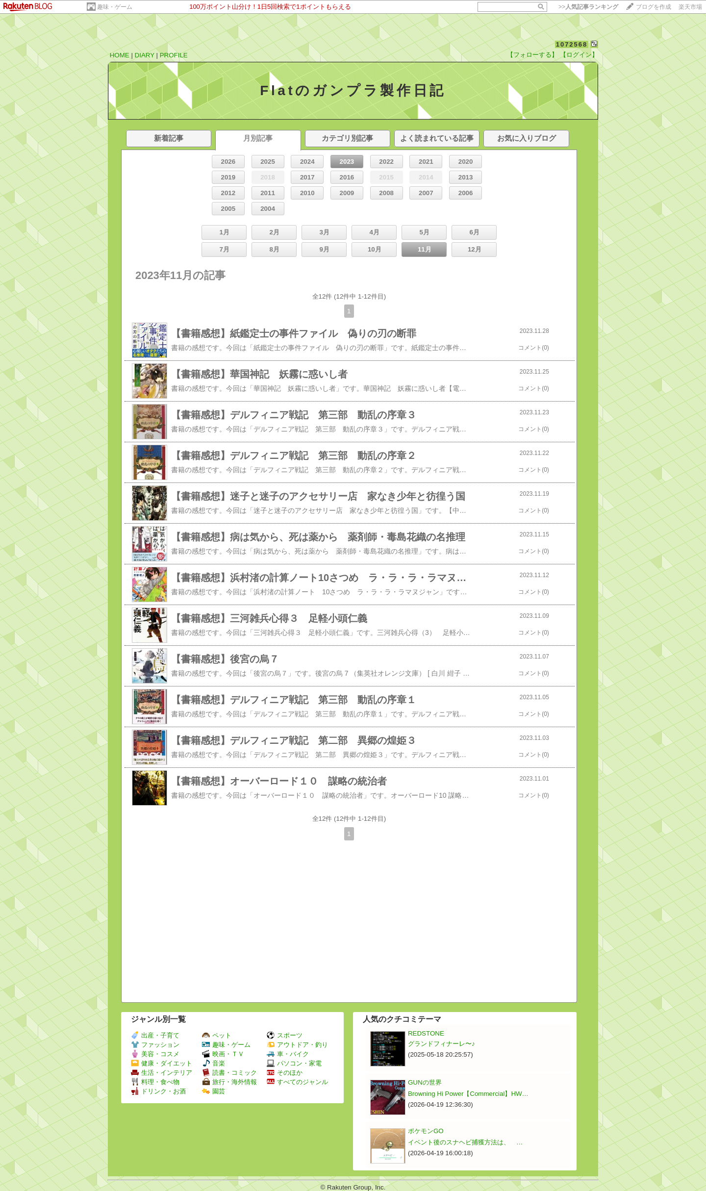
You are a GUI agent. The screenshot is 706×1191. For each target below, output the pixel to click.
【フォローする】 (532, 54)
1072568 (572, 44)
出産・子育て (155, 1035)
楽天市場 (690, 6)
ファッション (155, 1044)
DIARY (144, 55)
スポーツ (285, 1035)
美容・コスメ (155, 1054)
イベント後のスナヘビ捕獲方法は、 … (465, 1142)
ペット (216, 1035)
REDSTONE (426, 1033)
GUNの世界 (425, 1082)
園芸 (213, 1091)
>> (588, 6)
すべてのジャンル (297, 1082)
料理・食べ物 (155, 1082)
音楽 (213, 1063)
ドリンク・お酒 (158, 1091)
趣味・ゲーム (114, 6)
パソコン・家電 (294, 1063)
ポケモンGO (426, 1131)
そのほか (285, 1072)
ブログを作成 (653, 6)
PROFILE (174, 55)
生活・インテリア (161, 1072)
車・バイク (288, 1054)
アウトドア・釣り (297, 1044)
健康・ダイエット (161, 1063)
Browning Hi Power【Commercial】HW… (468, 1093)
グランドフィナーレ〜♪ (441, 1043)
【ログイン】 (579, 54)
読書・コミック (229, 1072)
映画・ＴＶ (223, 1054)
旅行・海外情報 (229, 1082)
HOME (119, 55)
